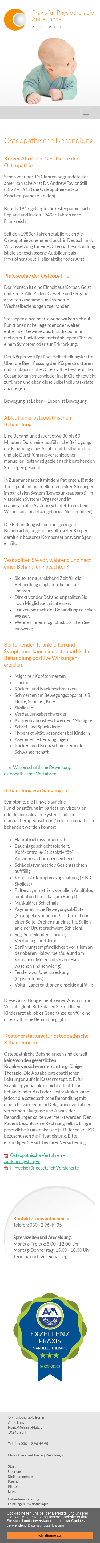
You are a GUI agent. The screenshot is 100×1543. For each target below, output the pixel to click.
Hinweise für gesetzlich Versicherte (41, 1168)
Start (12, 1466)
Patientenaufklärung (23, 1499)
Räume (13, 1481)
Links (12, 1491)
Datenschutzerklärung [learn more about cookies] (46, 1525)
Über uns (15, 1471)
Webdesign (54, 1455)
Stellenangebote (20, 1476)
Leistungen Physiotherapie (28, 1504)
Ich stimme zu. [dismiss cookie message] (50, 1535)
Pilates (13, 1486)
